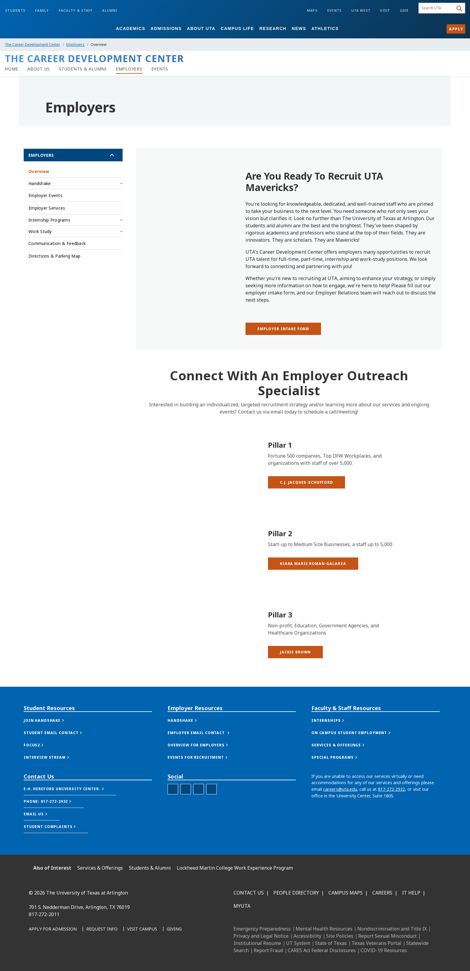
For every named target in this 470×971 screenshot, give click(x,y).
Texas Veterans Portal (376, 943)
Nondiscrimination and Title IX (392, 928)
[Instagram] (61, 956)
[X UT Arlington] (75, 956)
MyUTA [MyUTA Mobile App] (242, 906)
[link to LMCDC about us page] (38, 69)
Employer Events (45, 195)
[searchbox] (437, 8)
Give (404, 10)
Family (42, 10)
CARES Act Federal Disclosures (322, 950)
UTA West (360, 10)
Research (273, 28)
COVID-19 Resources (384, 950)
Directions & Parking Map (54, 256)
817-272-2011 (44, 914)
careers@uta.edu (340, 818)
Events (334, 10)
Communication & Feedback (57, 243)
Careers (382, 892)
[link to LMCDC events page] (159, 69)
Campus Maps (346, 892)
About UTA (201, 28)
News (299, 28)
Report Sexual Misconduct (387, 936)
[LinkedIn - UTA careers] (211, 818)
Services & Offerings (100, 868)
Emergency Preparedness (262, 928)
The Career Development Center (32, 44)
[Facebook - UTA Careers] (185, 818)
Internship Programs (49, 220)
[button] (306, 537)
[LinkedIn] (48, 956)
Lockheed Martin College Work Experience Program (235, 868)
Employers (75, 44)
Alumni (109, 10)
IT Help (411, 892)
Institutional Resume (257, 943)
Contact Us (249, 892)
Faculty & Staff (76, 10)
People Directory (296, 892)
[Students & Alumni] (83, 69)
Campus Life (237, 28)
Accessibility (307, 936)
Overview (38, 171)
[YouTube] (88, 956)
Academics (130, 28)
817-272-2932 (391, 818)
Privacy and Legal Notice (261, 936)
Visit (385, 10)
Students (15, 10)
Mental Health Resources (324, 928)
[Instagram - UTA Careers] (198, 818)
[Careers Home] (11, 69)
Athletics (325, 28)
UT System (298, 943)
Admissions (166, 28)
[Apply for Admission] (53, 929)
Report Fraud (268, 950)
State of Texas (331, 943)
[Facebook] (35, 956)
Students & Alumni (150, 868)
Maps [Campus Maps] (312, 10)
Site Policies (339, 936)
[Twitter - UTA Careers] (173, 818)
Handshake (39, 183)
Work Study (40, 231)
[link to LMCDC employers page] (129, 69)
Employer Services (46, 208)
